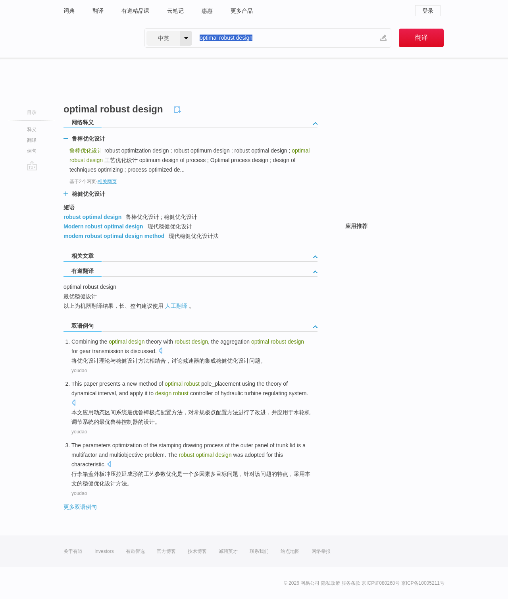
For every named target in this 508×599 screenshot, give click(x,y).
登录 (427, 11)
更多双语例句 (80, 507)
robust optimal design (92, 217)
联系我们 (259, 551)
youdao (79, 370)
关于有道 (73, 551)
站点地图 (290, 551)
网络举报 (321, 551)
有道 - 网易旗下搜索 (96, 38)
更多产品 (242, 11)
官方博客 (166, 551)
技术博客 (197, 551)
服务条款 (350, 583)
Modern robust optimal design (103, 226)
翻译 (98, 11)
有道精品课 (135, 11)
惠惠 (207, 11)
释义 (32, 129)
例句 (32, 151)
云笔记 (175, 11)
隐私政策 (330, 583)
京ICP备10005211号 (422, 583)
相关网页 (107, 181)
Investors (104, 551)
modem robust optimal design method (114, 236)
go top (32, 165)
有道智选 (135, 551)
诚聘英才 (228, 551)
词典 (69, 11)
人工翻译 (176, 306)
